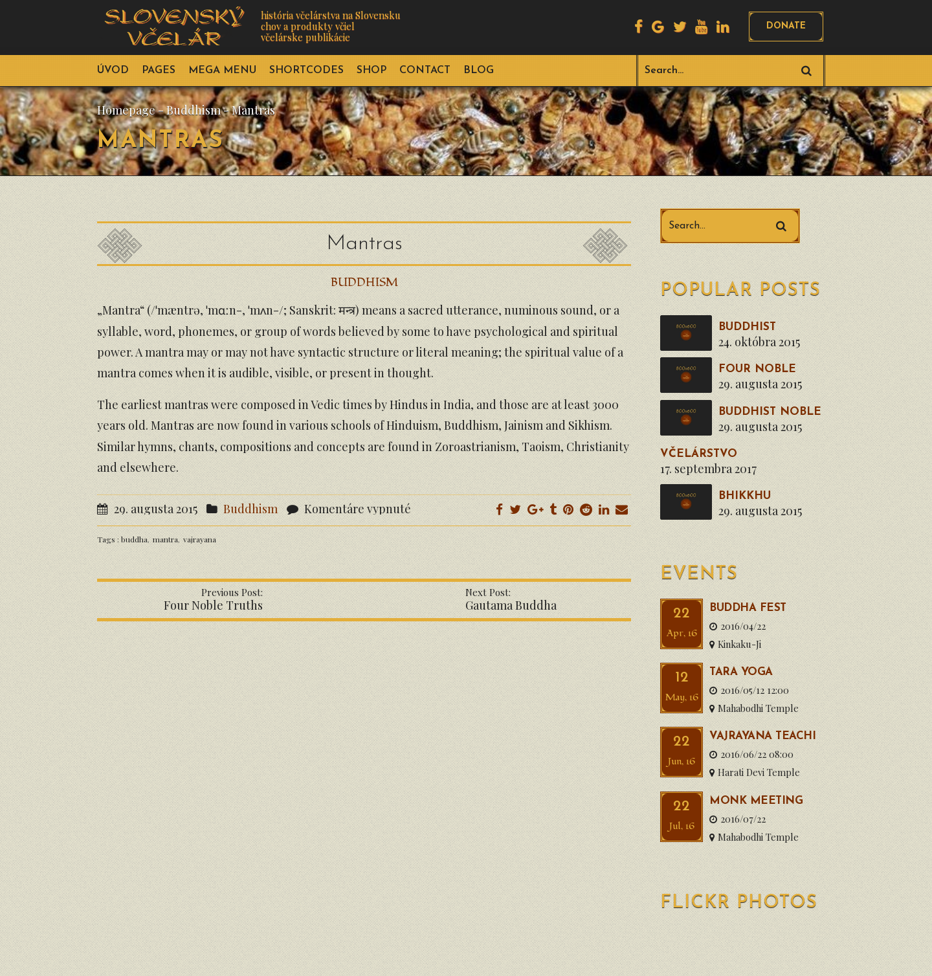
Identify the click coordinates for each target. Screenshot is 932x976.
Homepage (126, 110)
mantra (165, 539)
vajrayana (199, 539)
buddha (134, 539)
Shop (371, 70)
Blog (478, 70)
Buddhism (193, 110)
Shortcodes (306, 70)
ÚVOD (113, 70)
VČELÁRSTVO (698, 454)
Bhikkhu (744, 496)
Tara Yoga (741, 672)
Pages (158, 70)
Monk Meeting (756, 800)
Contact (424, 70)
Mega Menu (222, 70)
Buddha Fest (747, 608)
